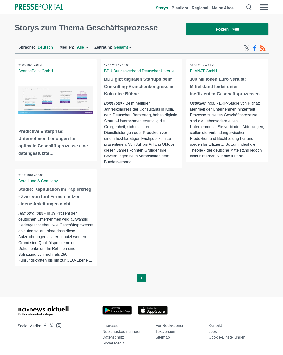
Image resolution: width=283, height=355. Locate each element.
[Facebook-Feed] (255, 48)
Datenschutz (113, 337)
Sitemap (162, 337)
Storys (162, 8)
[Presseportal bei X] (49, 326)
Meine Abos (223, 8)
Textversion (165, 331)
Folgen (227, 29)
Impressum (112, 325)
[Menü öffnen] (264, 7)
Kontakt (215, 325)
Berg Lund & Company (38, 181)
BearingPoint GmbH (35, 71)
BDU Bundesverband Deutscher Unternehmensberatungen (155, 71)
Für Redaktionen (169, 325)
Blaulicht (180, 8)
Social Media (113, 343)
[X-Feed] (247, 48)
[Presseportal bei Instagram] (57, 325)
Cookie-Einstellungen (227, 337)
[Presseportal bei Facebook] (43, 326)
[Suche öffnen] (249, 7)
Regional (200, 8)
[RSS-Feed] (263, 48)
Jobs (213, 331)
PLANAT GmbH (203, 71)
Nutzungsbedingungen (122, 331)
